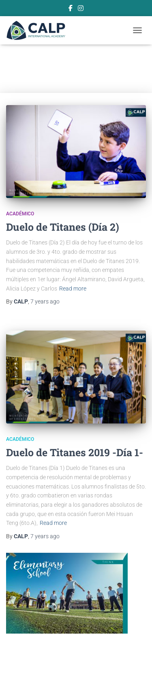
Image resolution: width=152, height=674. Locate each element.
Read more (72, 288)
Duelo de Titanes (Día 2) (62, 227)
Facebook (71, 9)
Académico (20, 214)
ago (45, 301)
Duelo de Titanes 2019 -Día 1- (74, 452)
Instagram (80, 9)
